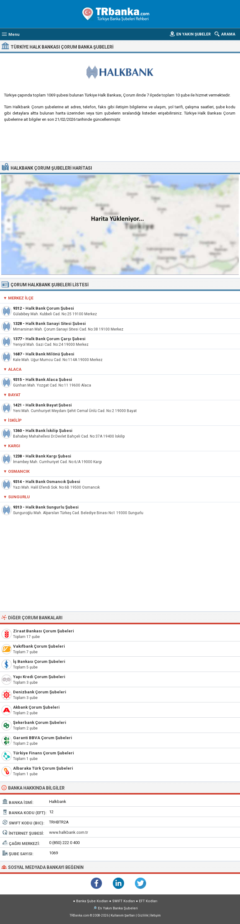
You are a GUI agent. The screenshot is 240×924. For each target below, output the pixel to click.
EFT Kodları (148, 901)
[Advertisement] (120, 144)
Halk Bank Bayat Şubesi (48, 405)
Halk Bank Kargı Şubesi (48, 456)
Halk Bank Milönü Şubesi (49, 354)
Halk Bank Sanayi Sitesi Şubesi (55, 323)
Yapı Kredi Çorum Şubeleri (39, 676)
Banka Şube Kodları (92, 901)
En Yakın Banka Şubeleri (118, 908)
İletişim (155, 915)
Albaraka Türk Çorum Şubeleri (43, 768)
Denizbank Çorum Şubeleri (39, 692)
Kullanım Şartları (123, 915)
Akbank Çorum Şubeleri (36, 707)
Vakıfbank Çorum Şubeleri (39, 646)
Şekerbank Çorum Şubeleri (39, 722)
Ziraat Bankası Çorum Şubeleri (43, 631)
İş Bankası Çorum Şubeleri (39, 661)
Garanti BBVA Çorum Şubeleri (42, 737)
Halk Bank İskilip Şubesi (48, 430)
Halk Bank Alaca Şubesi (48, 379)
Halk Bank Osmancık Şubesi (52, 481)
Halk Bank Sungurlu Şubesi (52, 507)
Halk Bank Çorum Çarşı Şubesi (55, 338)
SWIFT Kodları (123, 901)
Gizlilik (142, 915)
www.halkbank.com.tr (68, 832)
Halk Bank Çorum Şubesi (49, 308)
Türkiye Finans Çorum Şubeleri (43, 753)
